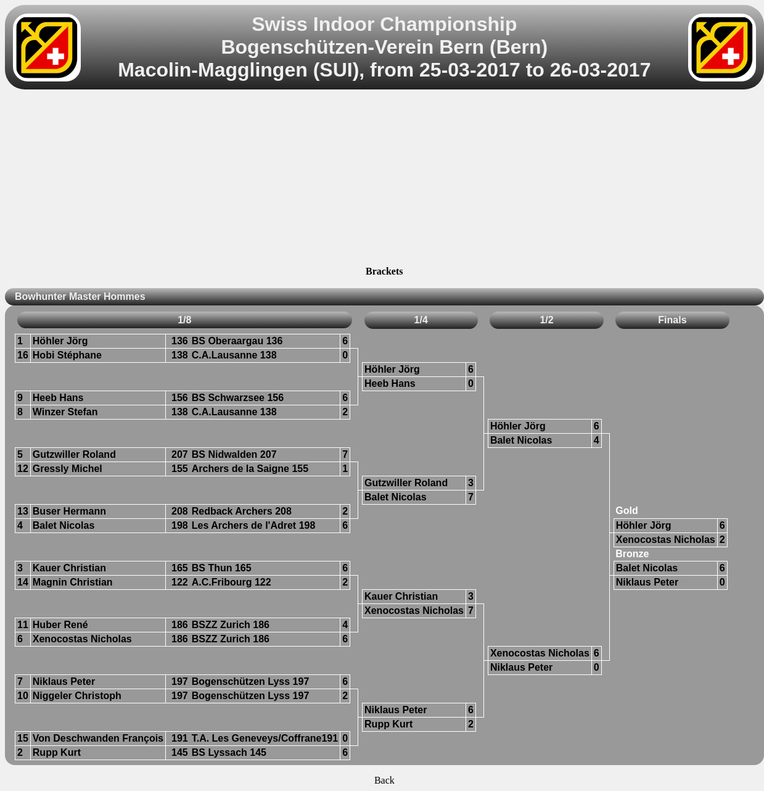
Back (384, 780)
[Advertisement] (384, 179)
